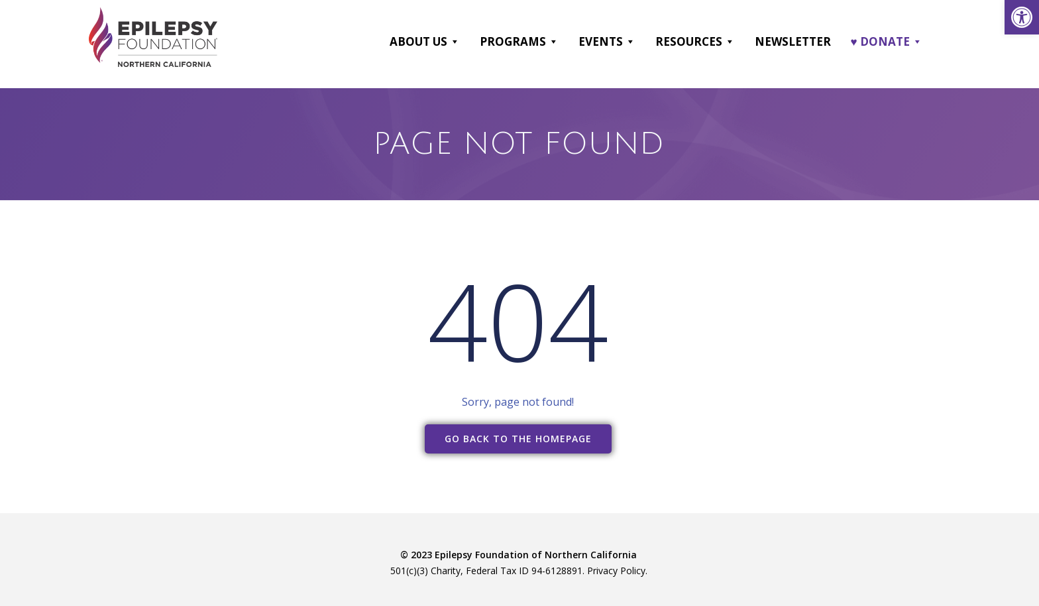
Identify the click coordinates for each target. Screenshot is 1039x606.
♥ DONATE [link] (886, 41)
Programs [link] (519, 41)
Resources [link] (695, 41)
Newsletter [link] (793, 41)
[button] (454, 41)
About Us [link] (425, 41)
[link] (1022, 17)
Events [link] (606, 41)
